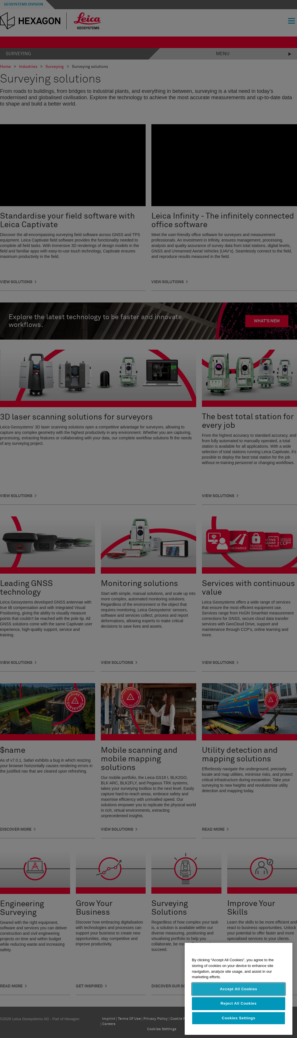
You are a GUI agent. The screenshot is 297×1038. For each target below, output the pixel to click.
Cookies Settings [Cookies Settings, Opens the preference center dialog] (238, 1028)
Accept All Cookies (238, 999)
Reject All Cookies (239, 1013)
